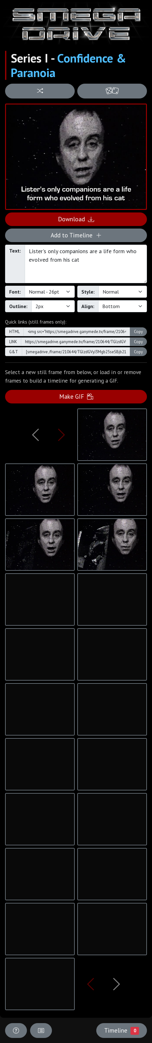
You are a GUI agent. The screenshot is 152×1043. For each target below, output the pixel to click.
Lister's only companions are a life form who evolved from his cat (86, 264)
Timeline (121, 1030)
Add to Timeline (76, 235)
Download (76, 219)
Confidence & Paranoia (68, 65)
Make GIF (76, 396)
